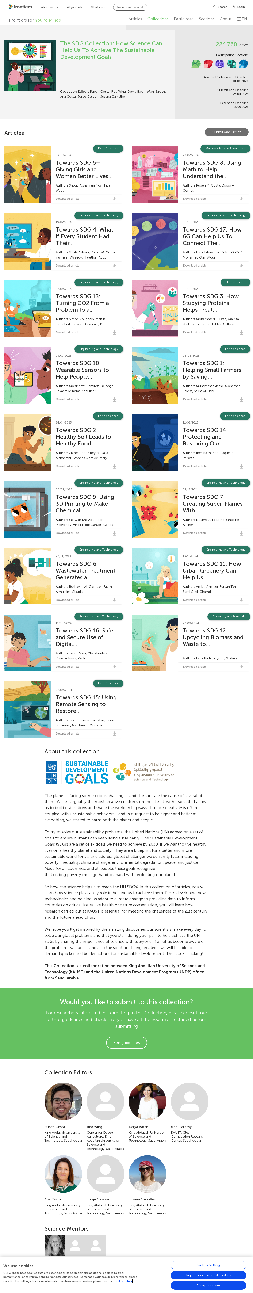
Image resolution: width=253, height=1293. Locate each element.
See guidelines (126, 1042)
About (225, 18)
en (242, 18)
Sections (207, 18)
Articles (135, 18)
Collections (158, 18)
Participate (183, 18)
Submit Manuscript (226, 132)
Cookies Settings (208, 1284)
